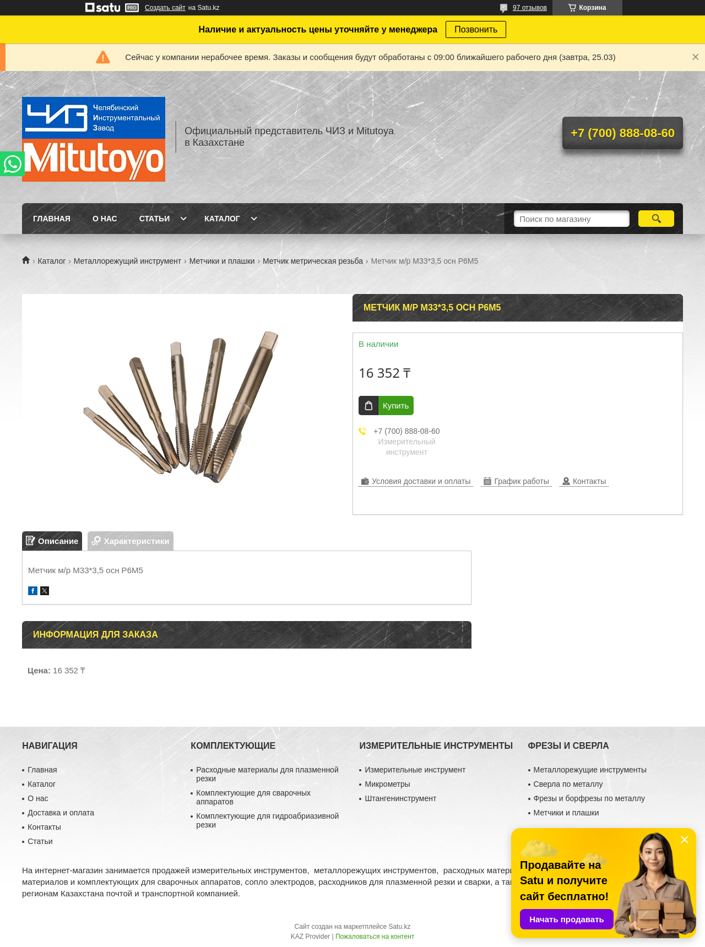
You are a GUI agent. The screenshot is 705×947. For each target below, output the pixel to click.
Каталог (222, 218)
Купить (396, 405)
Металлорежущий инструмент (127, 261)
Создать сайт (165, 8)
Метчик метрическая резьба (313, 261)
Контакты (44, 827)
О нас (105, 218)
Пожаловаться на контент (374, 936)
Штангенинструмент (400, 798)
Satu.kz (399, 926)
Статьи (154, 218)
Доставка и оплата (61, 812)
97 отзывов (530, 8)
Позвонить (475, 29)
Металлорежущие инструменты (590, 769)
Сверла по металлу (568, 784)
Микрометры (387, 784)
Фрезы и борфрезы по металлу (589, 798)
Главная (51, 218)
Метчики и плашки (222, 261)
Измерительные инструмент (415, 769)
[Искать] (656, 218)
